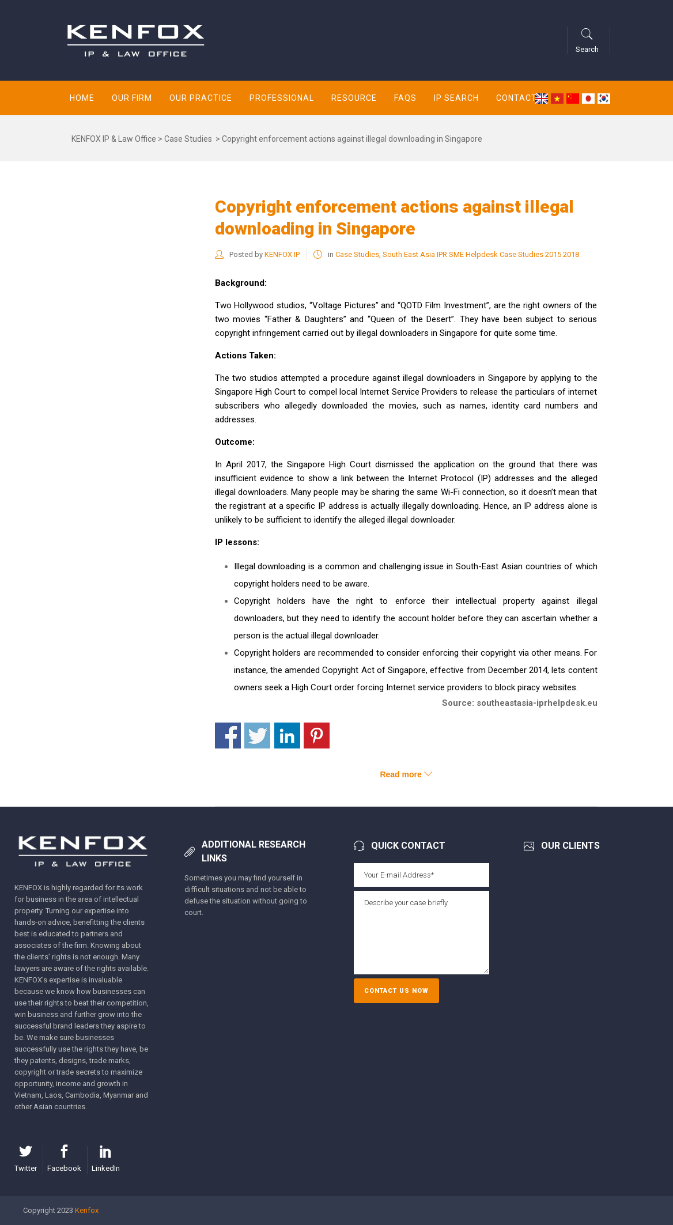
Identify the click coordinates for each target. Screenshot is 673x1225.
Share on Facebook (228, 735)
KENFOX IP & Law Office (113, 139)
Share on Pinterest (317, 735)
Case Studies (188, 139)
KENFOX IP (282, 254)
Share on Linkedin (287, 735)
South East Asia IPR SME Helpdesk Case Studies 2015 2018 (481, 254)
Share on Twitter (257, 735)
